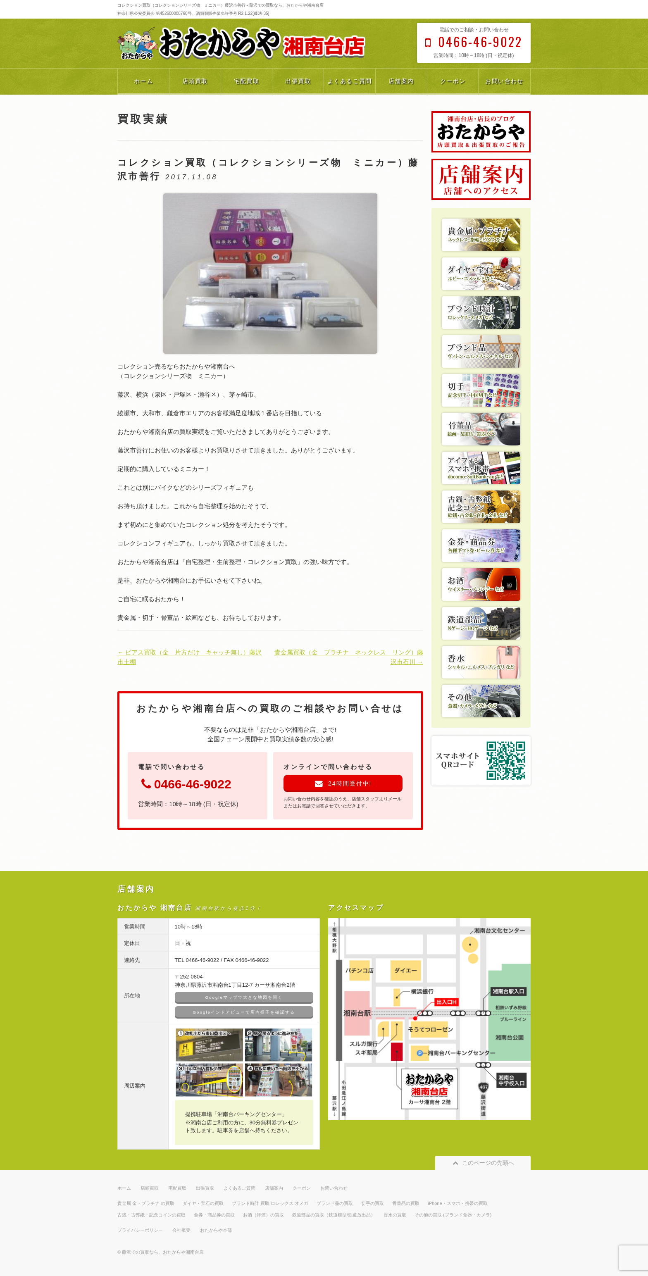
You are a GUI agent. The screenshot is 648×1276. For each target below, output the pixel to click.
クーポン (453, 81)
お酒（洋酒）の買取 (263, 1214)
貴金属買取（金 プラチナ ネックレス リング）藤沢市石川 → (348, 657)
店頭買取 (195, 81)
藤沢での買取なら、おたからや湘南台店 (163, 1252)
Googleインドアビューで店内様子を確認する (244, 1012)
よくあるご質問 (349, 81)
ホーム (143, 81)
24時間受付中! (343, 783)
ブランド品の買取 (335, 1203)
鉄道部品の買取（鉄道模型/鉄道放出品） (333, 1214)
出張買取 (298, 81)
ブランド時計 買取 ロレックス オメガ (270, 1203)
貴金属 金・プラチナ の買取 (145, 1203)
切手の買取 (372, 1203)
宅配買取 (247, 81)
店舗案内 (401, 81)
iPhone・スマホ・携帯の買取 (457, 1203)
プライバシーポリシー (140, 1230)
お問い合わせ (504, 81)
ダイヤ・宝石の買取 (203, 1203)
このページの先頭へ (483, 1162)
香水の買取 (395, 1214)
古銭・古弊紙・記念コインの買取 (151, 1214)
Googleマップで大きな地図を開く (244, 997)
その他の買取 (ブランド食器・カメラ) (453, 1214)
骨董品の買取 (405, 1203)
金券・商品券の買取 (214, 1214)
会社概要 (181, 1230)
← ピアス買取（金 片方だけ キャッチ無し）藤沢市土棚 (189, 657)
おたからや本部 (216, 1230)
